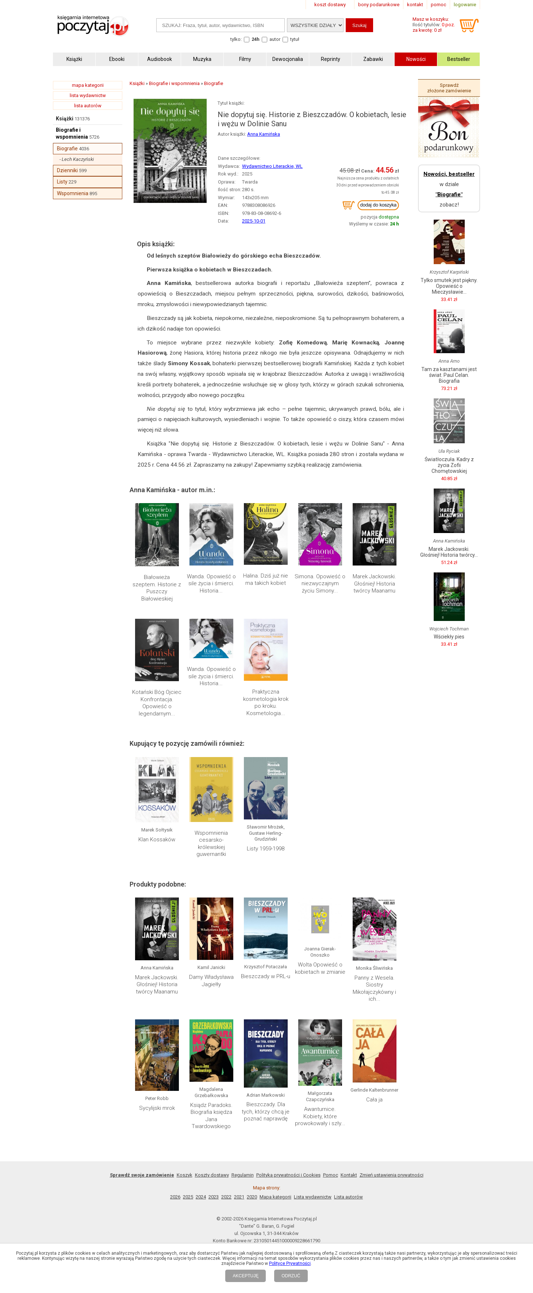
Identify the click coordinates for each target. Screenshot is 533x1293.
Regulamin (242, 1175)
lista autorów (87, 105)
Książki (64, 118)
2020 (252, 1197)
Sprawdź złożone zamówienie (449, 87)
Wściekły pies (449, 637)
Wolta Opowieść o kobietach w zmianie (320, 968)
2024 (201, 1197)
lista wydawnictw (88, 95)
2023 (213, 1197)
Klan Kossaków (156, 839)
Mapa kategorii (275, 1197)
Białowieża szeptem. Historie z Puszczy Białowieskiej (157, 588)
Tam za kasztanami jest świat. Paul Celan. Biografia (449, 375)
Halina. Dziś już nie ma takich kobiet (265, 579)
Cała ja (374, 1099)
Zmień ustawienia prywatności (391, 1175)
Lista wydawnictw (312, 1197)
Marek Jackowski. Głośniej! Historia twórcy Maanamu (374, 583)
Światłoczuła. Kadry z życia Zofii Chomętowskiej (449, 465)
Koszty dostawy (212, 1175)
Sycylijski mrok (157, 1108)
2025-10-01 (253, 221)
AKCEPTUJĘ (245, 1275)
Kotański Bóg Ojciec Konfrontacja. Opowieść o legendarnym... (156, 703)
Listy (62, 182)
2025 (188, 1197)
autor (274, 39)
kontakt (415, 4)
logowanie (465, 4)
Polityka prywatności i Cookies (288, 1175)
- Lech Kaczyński (77, 159)
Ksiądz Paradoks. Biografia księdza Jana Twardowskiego (211, 1116)
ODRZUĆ (290, 1275)
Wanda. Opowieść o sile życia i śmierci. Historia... (211, 583)
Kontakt (349, 1175)
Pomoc (330, 1175)
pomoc (438, 4)
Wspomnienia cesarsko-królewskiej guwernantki (211, 844)
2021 (239, 1197)
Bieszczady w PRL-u (265, 976)
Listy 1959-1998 (265, 848)
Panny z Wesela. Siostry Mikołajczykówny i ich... (374, 988)
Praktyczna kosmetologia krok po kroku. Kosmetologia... (265, 702)
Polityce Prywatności (290, 1263)
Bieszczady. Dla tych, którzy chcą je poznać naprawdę (265, 1111)
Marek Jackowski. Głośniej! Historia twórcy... (449, 552)
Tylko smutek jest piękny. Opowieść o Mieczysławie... (449, 286)
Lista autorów (348, 1197)
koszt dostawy (330, 4)
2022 (226, 1197)
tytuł (294, 39)
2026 (175, 1197)
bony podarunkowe (378, 4)
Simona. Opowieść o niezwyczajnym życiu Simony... (320, 583)
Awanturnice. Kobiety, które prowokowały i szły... (320, 1116)
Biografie (67, 148)
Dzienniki (67, 170)
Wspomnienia (72, 193)
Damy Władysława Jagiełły (211, 981)
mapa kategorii (88, 85)
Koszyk (184, 1175)
